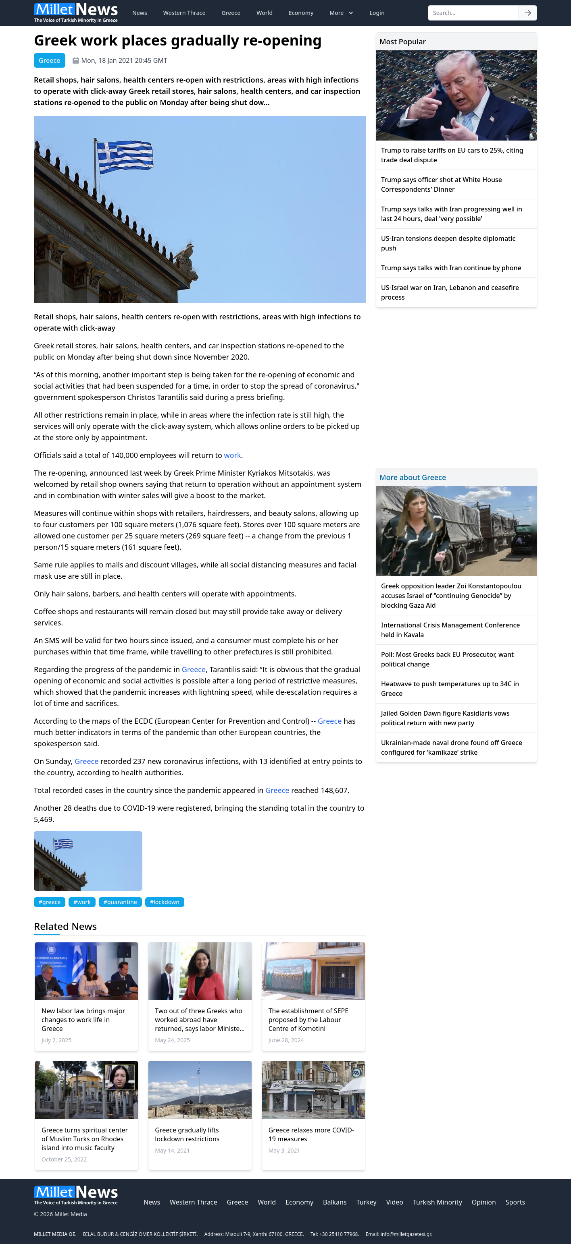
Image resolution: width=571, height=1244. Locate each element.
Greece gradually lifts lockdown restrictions (187, 1134)
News (139, 13)
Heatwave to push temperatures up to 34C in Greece (450, 688)
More (342, 13)
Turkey (366, 1202)
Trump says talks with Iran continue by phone (451, 267)
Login (376, 13)
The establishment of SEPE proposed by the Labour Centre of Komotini (308, 1019)
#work (82, 902)
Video (394, 1202)
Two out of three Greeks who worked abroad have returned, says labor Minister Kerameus (198, 1019)
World (264, 13)
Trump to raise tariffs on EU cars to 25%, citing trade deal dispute (452, 155)
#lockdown (164, 902)
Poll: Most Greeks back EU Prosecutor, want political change (447, 659)
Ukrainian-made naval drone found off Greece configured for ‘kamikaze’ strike (451, 747)
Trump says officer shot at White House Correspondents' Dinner (441, 184)
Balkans (335, 1202)
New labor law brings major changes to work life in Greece (83, 1019)
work (232, 455)
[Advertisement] (456, 386)
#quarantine (120, 902)
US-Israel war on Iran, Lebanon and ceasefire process (450, 292)
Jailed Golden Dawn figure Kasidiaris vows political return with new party (445, 718)
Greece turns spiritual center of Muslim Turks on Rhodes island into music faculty (85, 1139)
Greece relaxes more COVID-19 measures (311, 1134)
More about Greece (412, 477)
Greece (230, 13)
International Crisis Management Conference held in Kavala (450, 630)
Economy (301, 13)
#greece (49, 902)
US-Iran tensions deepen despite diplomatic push (448, 243)
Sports (515, 1202)
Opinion (484, 1202)
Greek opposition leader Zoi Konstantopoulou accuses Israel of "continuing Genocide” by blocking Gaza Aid (451, 596)
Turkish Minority (437, 1202)
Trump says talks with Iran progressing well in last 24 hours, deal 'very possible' (451, 214)
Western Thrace (184, 13)
